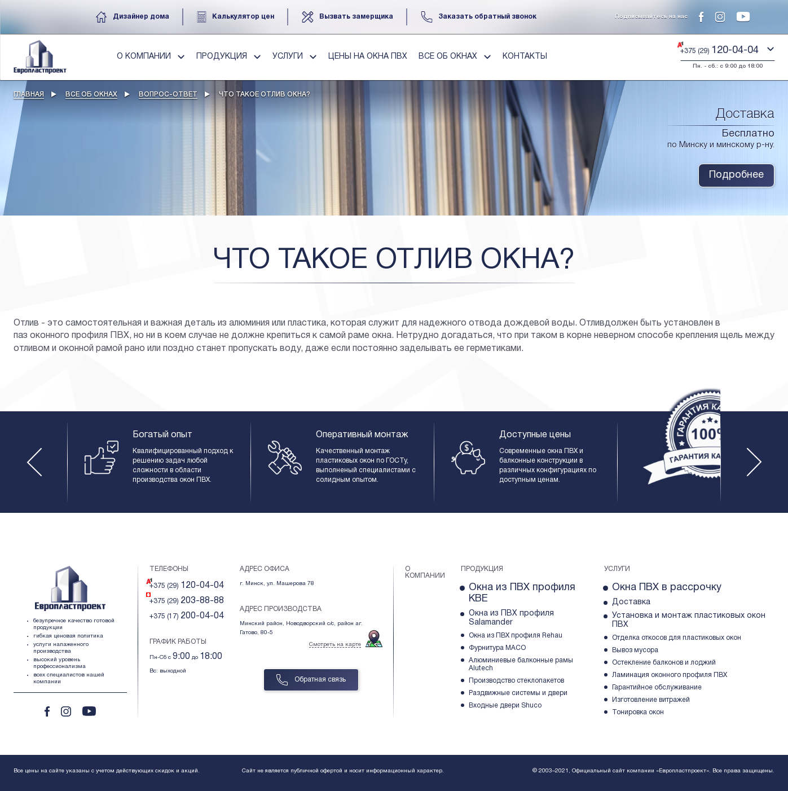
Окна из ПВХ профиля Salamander (511, 618)
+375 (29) (186, 586)
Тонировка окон (638, 712)
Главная (29, 94)
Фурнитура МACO (497, 648)
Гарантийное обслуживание (657, 687)
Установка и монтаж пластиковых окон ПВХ (688, 620)
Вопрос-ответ (168, 94)
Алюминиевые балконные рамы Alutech (521, 664)
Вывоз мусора (635, 650)
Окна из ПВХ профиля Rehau (515, 635)
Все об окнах (91, 94)
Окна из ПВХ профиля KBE (522, 593)
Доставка (631, 602)
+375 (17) (186, 616)
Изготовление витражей (651, 700)
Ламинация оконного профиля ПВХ (669, 675)
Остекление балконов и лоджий (664, 663)
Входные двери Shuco (505, 705)
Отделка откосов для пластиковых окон (676, 638)
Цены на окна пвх (367, 56)
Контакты (525, 56)
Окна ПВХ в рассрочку (666, 587)
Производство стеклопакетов (516, 681)
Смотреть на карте (335, 644)
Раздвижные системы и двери (518, 693)
